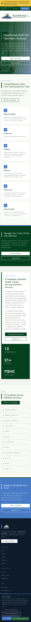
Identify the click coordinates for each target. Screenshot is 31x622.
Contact (16, 8)
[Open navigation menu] (28, 16)
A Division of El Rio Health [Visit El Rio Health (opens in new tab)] (7, 8)
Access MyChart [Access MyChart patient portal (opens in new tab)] (15, 253)
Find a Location (15, 58)
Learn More (15, 258)
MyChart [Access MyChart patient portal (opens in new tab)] (25, 8)
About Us (3, 553)
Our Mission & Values (15, 334)
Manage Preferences (11, 614)
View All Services (10, 100)
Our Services (15, 63)
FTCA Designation (5, 590)
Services (3, 557)
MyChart (3, 572)
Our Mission (4, 587)
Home (2, 550)
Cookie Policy (16, 609)
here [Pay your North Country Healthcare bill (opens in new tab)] (15, 4)
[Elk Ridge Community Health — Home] (13, 16)
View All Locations (10, 402)
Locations (3, 560)
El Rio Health (4, 593)
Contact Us (16, 339)
